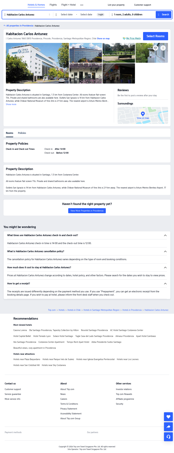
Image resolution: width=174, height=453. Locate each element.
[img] (37, 63)
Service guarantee (13, 394)
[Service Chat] (168, 436)
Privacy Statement (68, 409)
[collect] (168, 416)
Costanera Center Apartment (51, 342)
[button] (82, 5)
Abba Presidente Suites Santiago (106, 342)
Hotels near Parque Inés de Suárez (58, 359)
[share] (168, 426)
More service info (12, 399)
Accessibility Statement (70, 413)
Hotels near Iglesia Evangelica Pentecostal (95, 359)
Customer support (13, 389)
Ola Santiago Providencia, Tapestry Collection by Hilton (54, 330)
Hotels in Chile (74, 310)
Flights (53, 5)
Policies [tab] (22, 133)
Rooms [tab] (9, 133)
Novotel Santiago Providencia (94, 330)
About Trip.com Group (70, 418)
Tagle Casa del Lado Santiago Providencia (94, 336)
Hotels (62, 310)
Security (119, 404)
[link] (116, 4)
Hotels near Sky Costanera (54, 365)
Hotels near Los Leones (127, 359)
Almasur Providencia (125, 336)
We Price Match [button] (133, 38)
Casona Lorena (20, 330)
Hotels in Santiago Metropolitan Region (101, 310)
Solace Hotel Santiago (63, 336)
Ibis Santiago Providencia (24, 342)
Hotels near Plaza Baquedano (26, 359)
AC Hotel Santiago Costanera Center (126, 330)
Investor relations (124, 389)
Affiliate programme (125, 399)
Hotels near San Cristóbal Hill (26, 365)
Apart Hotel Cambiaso (146, 336)
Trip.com (52, 310)
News (63, 394)
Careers (63, 399)
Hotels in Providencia (132, 310)
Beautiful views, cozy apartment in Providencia (34, 348)
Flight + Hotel (68, 5)
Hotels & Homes (36, 5)
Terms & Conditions (69, 404)
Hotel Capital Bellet (22, 336)
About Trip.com (67, 389)
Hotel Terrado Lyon (42, 336)
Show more (11, 104)
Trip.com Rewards (124, 394)
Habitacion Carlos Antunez (26, 34)
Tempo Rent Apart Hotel (78, 342)
